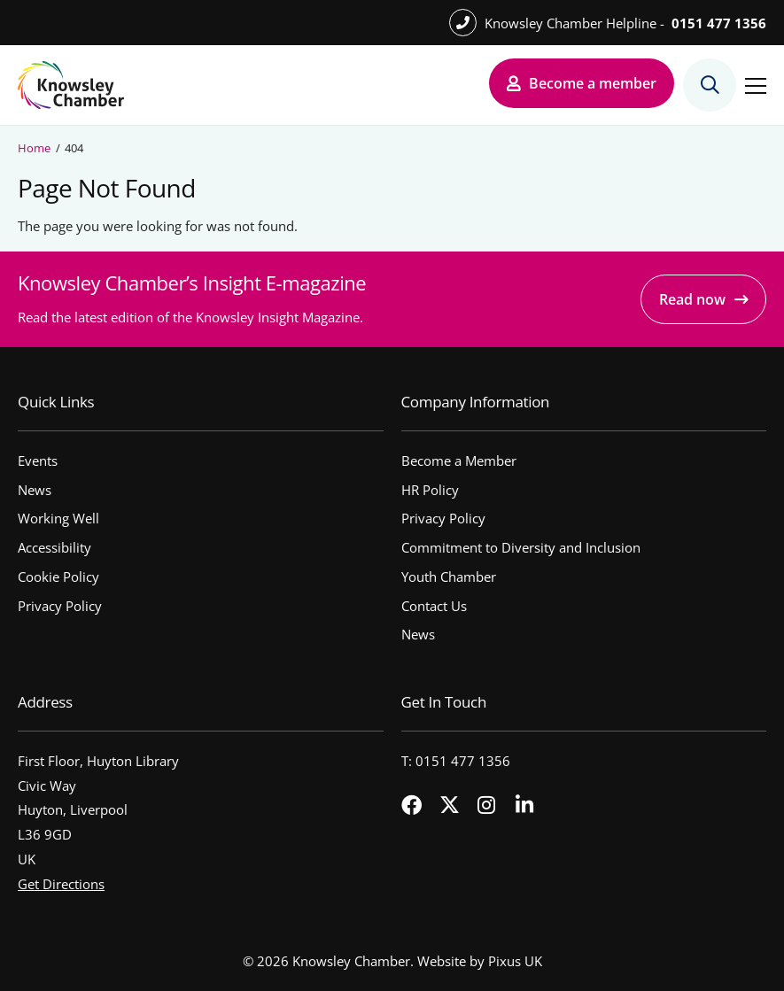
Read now (692, 299)
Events (38, 460)
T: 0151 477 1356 (455, 761)
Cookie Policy (58, 576)
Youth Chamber (448, 576)
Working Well (58, 518)
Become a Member (458, 460)
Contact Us (434, 606)
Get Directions (61, 884)
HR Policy (430, 490)
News (34, 490)
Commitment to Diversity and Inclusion (520, 547)
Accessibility (54, 547)
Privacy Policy (60, 606)
